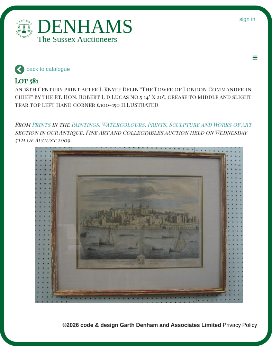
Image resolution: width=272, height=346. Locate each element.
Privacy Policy (240, 325)
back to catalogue (42, 69)
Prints (41, 124)
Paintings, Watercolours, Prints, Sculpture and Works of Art (161, 124)
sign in (247, 19)
